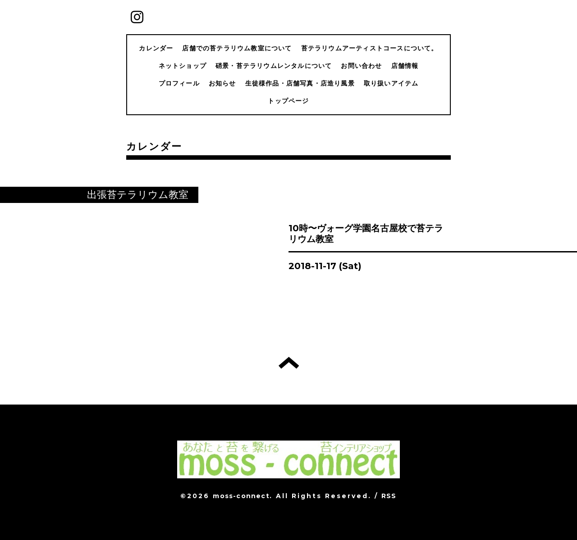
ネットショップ (182, 66)
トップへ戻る (289, 363)
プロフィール (179, 83)
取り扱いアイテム (391, 83)
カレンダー (156, 48)
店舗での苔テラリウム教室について (237, 48)
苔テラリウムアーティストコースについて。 (369, 48)
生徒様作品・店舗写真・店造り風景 (300, 83)
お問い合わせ (361, 66)
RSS (389, 496)
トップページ (288, 101)
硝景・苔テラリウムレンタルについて (273, 66)
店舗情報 (405, 66)
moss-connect (241, 496)
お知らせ (222, 83)
